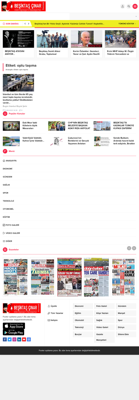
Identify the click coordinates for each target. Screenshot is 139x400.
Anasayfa (9, 70)
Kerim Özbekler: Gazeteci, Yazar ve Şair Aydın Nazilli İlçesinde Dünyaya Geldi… (86, 54)
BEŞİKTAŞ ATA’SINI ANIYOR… (14, 52)
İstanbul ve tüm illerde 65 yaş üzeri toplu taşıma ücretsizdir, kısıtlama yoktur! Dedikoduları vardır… (18, 98)
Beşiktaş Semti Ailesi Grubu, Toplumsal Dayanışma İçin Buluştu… (51, 54)
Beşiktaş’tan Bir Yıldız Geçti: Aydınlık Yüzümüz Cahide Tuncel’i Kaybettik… (69, 23)
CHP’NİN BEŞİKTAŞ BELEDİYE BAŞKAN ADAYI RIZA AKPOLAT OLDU (79, 127)
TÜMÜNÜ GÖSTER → (127, 24)
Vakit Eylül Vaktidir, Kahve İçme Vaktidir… (33, 139)
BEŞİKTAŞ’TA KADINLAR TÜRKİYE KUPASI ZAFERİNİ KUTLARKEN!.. (123, 127)
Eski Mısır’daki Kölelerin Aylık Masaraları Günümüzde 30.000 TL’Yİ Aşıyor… (33, 128)
